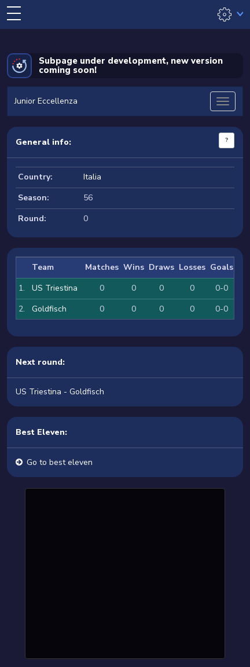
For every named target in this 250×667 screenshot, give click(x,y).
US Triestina (55, 288)
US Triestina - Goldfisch (60, 391)
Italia (92, 176)
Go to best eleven (60, 462)
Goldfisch (49, 308)
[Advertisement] (125, 572)
